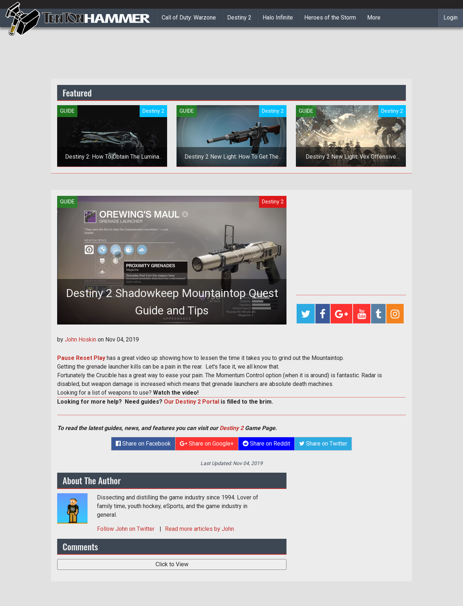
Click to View (172, 564)
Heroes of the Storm (330, 17)
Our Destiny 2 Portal (191, 401)
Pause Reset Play (81, 357)
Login (450, 17)
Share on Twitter (323, 443)
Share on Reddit (266, 443)
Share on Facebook (143, 443)
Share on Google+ (207, 443)
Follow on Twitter (126, 528)
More (374, 17)
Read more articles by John (199, 528)
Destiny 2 (239, 17)
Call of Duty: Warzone (189, 17)
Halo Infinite (278, 17)
